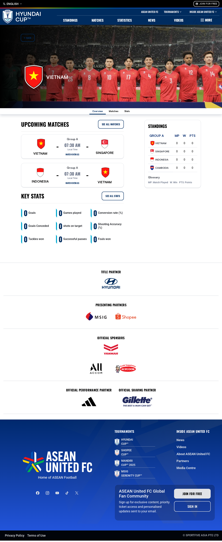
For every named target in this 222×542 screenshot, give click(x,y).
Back (28, 37)
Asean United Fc (149, 11)
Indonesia (158, 161)
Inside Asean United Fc (204, 12)
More (206, 20)
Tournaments (173, 12)
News (151, 20)
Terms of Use (36, 537)
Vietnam (157, 144)
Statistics (124, 20)
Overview (94, 112)
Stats (132, 112)
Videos (178, 20)
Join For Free (206, 3)
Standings (70, 20)
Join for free (192, 495)
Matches (98, 20)
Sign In (192, 508)
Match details (72, 155)
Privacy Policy (14, 537)
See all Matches (111, 125)
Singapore (159, 152)
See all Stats (113, 197)
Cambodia (159, 169)
